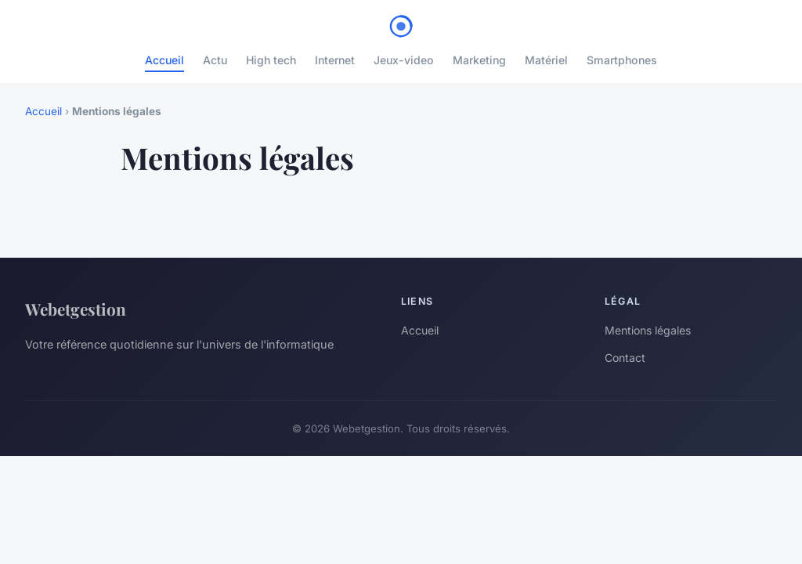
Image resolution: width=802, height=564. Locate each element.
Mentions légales (648, 330)
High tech (271, 60)
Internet (335, 60)
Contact (625, 357)
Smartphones (622, 60)
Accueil (164, 60)
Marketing (479, 60)
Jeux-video (404, 60)
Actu (215, 60)
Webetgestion (75, 309)
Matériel (546, 60)
